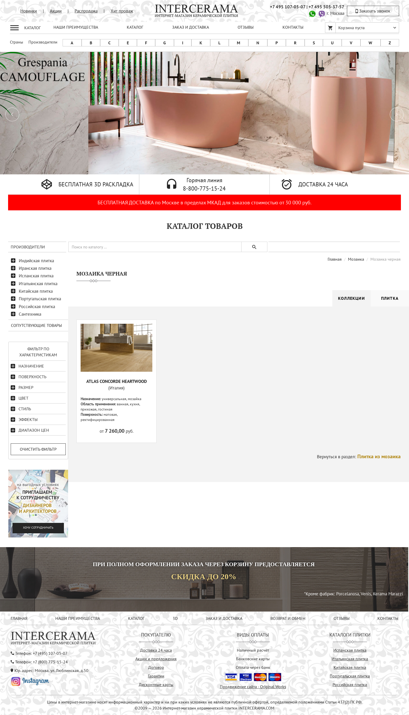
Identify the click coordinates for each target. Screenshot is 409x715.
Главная (335, 259)
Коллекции (351, 298)
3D (175, 618)
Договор (156, 667)
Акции (56, 11)
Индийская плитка (36, 261)
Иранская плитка (35, 268)
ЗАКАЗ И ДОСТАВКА (190, 27)
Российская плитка (37, 306)
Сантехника (30, 314)
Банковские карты (253, 658)
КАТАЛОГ (135, 27)
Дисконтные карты (156, 684)
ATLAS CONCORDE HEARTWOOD (116, 381)
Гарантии (156, 676)
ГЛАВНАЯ (19, 618)
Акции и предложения (156, 658)
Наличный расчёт (253, 650)
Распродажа (86, 11)
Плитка (390, 298)
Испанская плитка (36, 276)
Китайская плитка (36, 291)
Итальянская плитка (38, 283)
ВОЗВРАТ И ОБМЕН (287, 618)
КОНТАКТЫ (292, 27)
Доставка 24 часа (156, 650)
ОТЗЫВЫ (246, 27)
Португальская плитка (40, 299)
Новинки (28, 11)
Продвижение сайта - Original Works (253, 686)
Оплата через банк (253, 667)
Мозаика (356, 259)
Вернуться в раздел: (359, 457)
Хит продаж (122, 11)
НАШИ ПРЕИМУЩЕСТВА (75, 27)
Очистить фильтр (38, 449)
